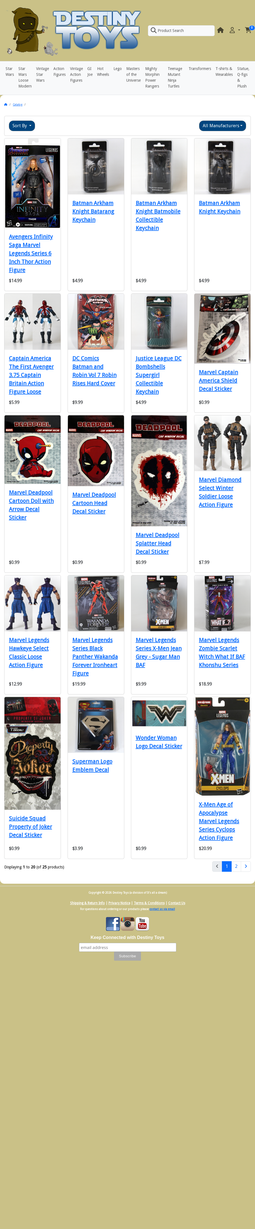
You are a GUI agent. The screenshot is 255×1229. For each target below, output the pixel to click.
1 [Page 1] (229, 866)
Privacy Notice (119, 903)
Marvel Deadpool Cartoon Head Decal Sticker (94, 503)
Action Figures (59, 71)
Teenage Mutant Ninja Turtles (175, 77)
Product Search (167, 30)
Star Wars (10, 71)
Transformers (200, 68)
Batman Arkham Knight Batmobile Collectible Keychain (158, 215)
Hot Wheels (103, 71)
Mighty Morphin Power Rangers (152, 77)
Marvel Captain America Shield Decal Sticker (218, 380)
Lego (117, 68)
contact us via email (162, 909)
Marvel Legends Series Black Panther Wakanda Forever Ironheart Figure (95, 657)
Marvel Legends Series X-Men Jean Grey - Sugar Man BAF (159, 652)
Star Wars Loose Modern (25, 77)
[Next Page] (246, 866)
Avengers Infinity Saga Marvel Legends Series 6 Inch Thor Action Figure (31, 253)
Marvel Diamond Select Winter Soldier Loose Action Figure (220, 492)
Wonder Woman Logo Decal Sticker (159, 742)
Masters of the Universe (133, 74)
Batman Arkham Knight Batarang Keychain (93, 211)
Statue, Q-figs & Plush (243, 77)
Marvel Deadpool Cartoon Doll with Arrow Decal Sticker (31, 505)
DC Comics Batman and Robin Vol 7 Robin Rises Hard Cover (94, 371)
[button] (234, 30)
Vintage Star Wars (42, 74)
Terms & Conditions (149, 903)
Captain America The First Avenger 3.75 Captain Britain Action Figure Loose (31, 375)
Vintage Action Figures (76, 74)
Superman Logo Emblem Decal (92, 765)
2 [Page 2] (236, 866)
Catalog (17, 104)
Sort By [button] (20, 125)
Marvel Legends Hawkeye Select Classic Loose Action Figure (29, 652)
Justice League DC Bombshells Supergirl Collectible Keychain (159, 375)
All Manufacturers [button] (221, 125)
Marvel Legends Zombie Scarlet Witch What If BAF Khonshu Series (222, 652)
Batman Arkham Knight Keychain (219, 207)
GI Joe (90, 71)
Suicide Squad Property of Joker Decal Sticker (30, 826)
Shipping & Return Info (87, 903)
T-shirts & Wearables (224, 71)
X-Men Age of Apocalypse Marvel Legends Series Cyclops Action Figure (219, 821)
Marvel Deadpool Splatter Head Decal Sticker (157, 543)
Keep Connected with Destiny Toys (128, 937)
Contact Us (176, 903)
